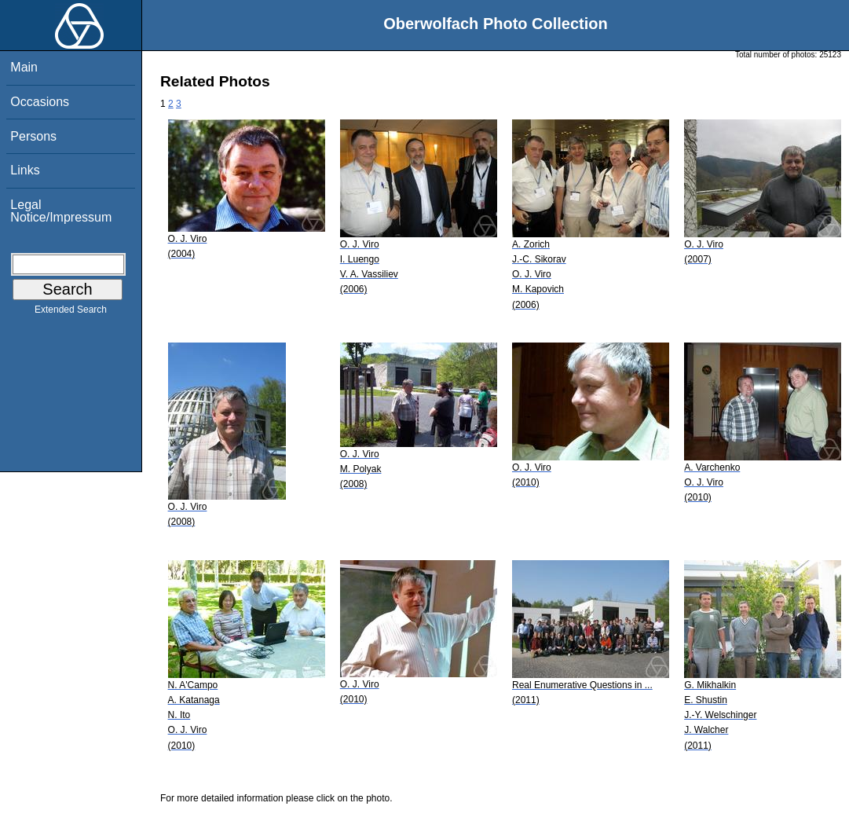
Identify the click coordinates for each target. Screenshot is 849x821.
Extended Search (71, 312)
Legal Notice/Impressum (61, 211)
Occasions (39, 101)
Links (24, 170)
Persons (33, 136)
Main (24, 67)
